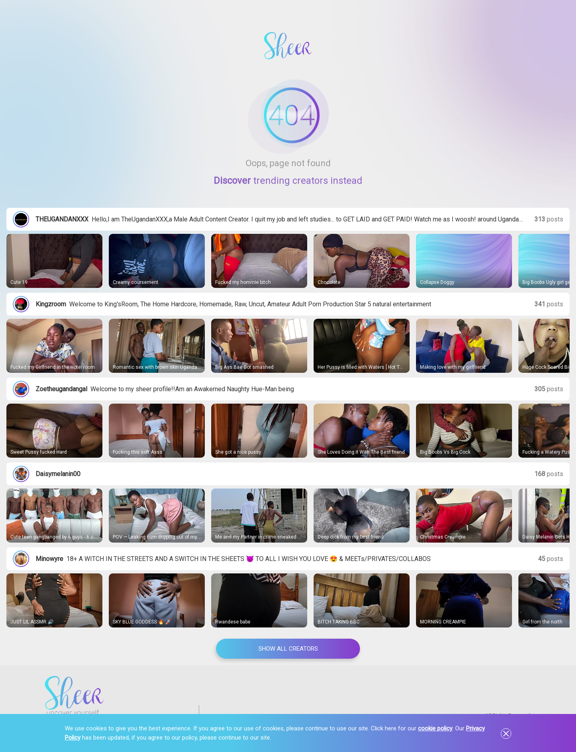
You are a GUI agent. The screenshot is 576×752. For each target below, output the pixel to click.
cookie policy (435, 728)
